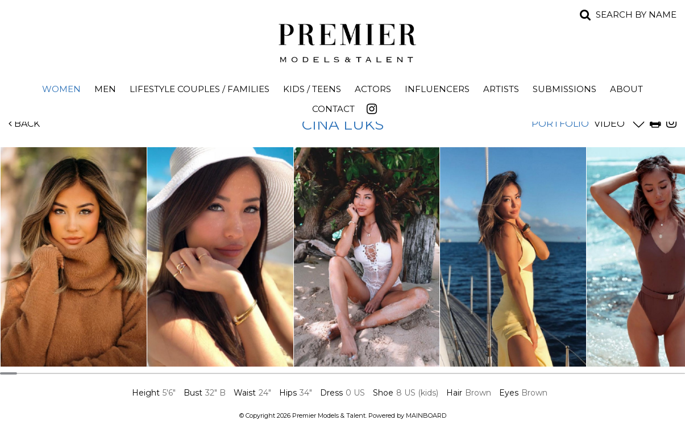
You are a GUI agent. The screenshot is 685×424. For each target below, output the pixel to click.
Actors (373, 89)
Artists (501, 89)
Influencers (437, 89)
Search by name (636, 14)
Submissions (564, 89)
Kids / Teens (312, 89)
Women (61, 89)
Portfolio (560, 123)
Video (609, 123)
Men (105, 89)
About (626, 89)
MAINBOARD (426, 415)
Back (24, 123)
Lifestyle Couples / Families (199, 89)
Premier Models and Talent (343, 41)
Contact (333, 108)
